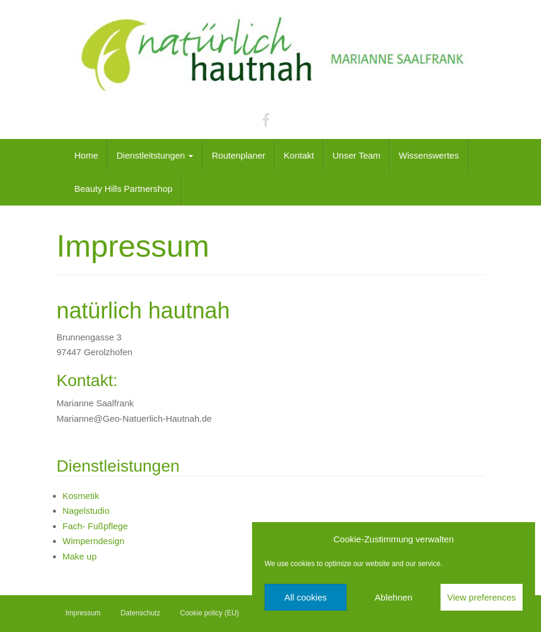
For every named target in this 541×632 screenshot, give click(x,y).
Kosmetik (80, 496)
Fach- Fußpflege (95, 526)
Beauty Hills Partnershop (123, 189)
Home (86, 155)
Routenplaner (238, 155)
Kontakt (299, 155)
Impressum (82, 613)
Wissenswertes (429, 155)
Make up (79, 556)
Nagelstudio (85, 510)
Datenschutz (141, 613)
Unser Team (356, 155)
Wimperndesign (93, 541)
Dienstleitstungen (155, 155)
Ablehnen (393, 597)
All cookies (305, 597)
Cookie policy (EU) (209, 613)
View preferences (481, 597)
